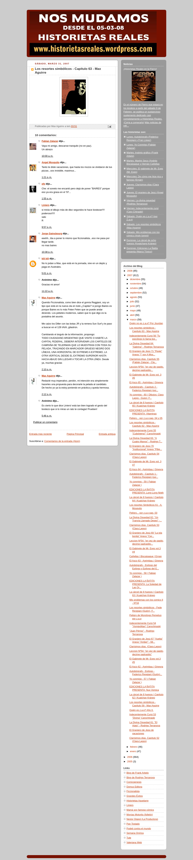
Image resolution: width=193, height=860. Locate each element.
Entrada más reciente (40, 434)
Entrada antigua (107, 434)
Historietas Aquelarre (137, 800)
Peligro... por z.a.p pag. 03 (143, 513)
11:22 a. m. (47, 291)
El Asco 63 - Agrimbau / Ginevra (146, 560)
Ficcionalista (132, 791)
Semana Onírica (135, 833)
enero (133, 751)
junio (133, 306)
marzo (133, 319)
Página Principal (75, 434)
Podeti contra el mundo (138, 828)
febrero (134, 747)
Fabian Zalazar (50, 141)
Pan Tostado (133, 824)
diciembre (135, 279)
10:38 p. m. (47, 252)
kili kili (45, 258)
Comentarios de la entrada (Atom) (62, 441)
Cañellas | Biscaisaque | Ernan (145, 556)
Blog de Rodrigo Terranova (140, 777)
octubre (134, 288)
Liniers (45, 205)
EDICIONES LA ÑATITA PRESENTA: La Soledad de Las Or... (145, 584)
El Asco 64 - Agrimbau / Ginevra (146, 469)
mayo (133, 310)
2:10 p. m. (47, 369)
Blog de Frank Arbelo (137, 773)
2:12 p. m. (47, 394)
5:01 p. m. (47, 273)
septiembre (136, 292)
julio (132, 301)
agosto (134, 297)
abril (132, 315)
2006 (130, 757)
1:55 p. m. (47, 198)
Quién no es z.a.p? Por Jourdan (146, 323)
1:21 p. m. (47, 177)
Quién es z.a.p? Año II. (141, 710)
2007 (130, 275)
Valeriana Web (134, 842)
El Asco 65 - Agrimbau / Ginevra (146, 382)
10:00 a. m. (47, 156)
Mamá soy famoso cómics (140, 810)
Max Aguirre (48, 297)
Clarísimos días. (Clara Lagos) (145, 646)
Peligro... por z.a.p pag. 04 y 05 (145, 418)
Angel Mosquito (51, 162)
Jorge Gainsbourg (52, 233)
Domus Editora (134, 786)
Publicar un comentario (45, 422)
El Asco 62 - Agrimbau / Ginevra (146, 666)
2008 (130, 271)
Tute (128, 837)
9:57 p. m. (47, 227)
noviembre (136, 283)
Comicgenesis (133, 782)
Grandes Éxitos (134, 796)
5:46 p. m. (47, 415)
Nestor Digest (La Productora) (142, 819)
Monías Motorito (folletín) (139, 814)
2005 (130, 761)
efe (43, 184)
